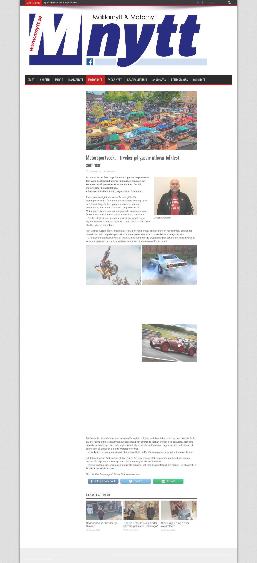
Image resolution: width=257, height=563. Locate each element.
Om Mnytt (199, 80)
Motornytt (95, 80)
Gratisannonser (137, 80)
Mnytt (59, 80)
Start (31, 80)
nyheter (45, 80)
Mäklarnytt (75, 80)
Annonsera (159, 80)
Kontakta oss (179, 80)
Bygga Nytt (115, 80)
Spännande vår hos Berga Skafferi (60, 2)
